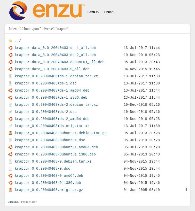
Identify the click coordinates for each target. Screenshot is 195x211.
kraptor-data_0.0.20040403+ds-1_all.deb (55, 47)
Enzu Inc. (13, 201)
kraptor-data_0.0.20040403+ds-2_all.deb (55, 54)
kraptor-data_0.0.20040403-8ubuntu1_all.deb (59, 62)
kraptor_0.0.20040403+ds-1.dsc (46, 83)
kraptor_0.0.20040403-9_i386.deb (48, 182)
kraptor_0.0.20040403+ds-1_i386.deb (51, 97)
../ (18, 40)
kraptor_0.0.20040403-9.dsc (42, 168)
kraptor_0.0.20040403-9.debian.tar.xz (53, 161)
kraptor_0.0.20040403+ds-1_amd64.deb (52, 90)
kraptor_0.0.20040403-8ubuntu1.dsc (50, 140)
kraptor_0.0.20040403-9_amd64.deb (49, 175)
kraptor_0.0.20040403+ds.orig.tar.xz (52, 126)
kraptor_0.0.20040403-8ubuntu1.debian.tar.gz (60, 133)
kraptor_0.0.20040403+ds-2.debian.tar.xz (56, 104)
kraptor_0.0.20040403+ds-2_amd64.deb (52, 118)
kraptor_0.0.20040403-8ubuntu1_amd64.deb (56, 147)
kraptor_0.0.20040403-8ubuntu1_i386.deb (55, 154)
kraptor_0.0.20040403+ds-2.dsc (46, 111)
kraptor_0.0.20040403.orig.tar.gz (49, 189)
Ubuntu (109, 12)
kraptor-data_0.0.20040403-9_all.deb (52, 69)
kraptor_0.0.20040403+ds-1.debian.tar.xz (56, 76)
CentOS (93, 12)
